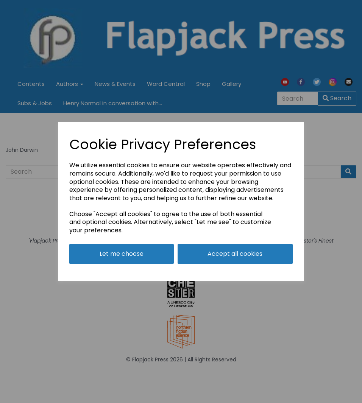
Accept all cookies (235, 253)
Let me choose (122, 253)
